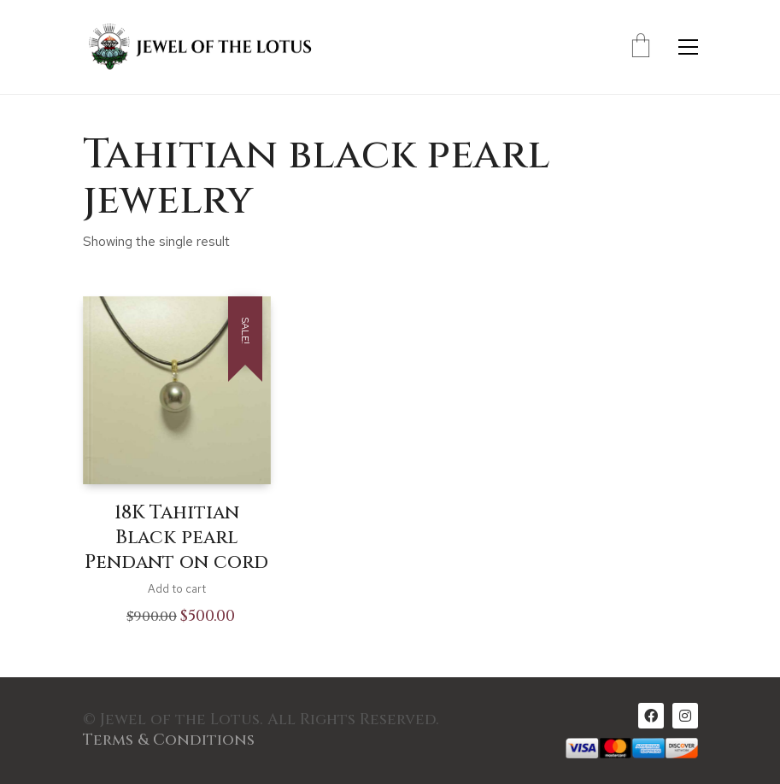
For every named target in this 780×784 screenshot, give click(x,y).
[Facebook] (651, 715)
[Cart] (641, 47)
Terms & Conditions (169, 740)
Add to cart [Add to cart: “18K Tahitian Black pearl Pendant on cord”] (177, 588)
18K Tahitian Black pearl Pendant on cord (176, 537)
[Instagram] (685, 715)
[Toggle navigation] (688, 47)
